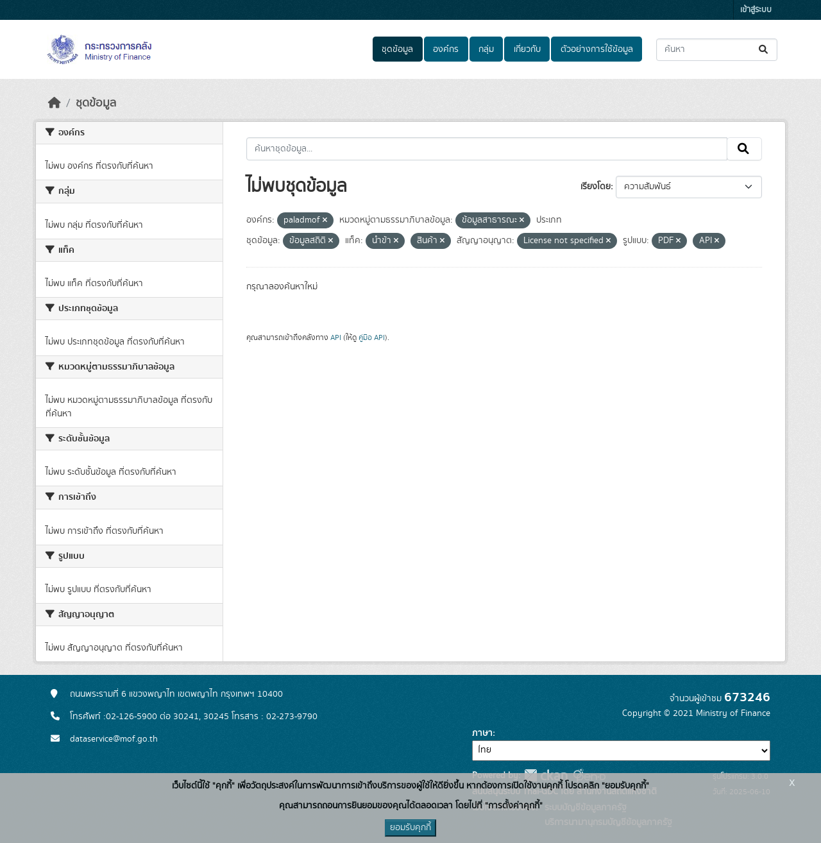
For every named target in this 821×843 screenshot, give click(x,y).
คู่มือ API (372, 337)
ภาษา (482, 733)
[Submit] (764, 49)
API (335, 337)
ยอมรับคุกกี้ (410, 827)
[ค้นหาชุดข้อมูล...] (716, 49)
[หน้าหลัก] (54, 103)
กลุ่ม (486, 49)
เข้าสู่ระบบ (756, 10)
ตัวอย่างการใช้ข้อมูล (597, 49)
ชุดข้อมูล (397, 49)
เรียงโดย (595, 186)
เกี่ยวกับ (527, 49)
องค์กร (446, 49)
